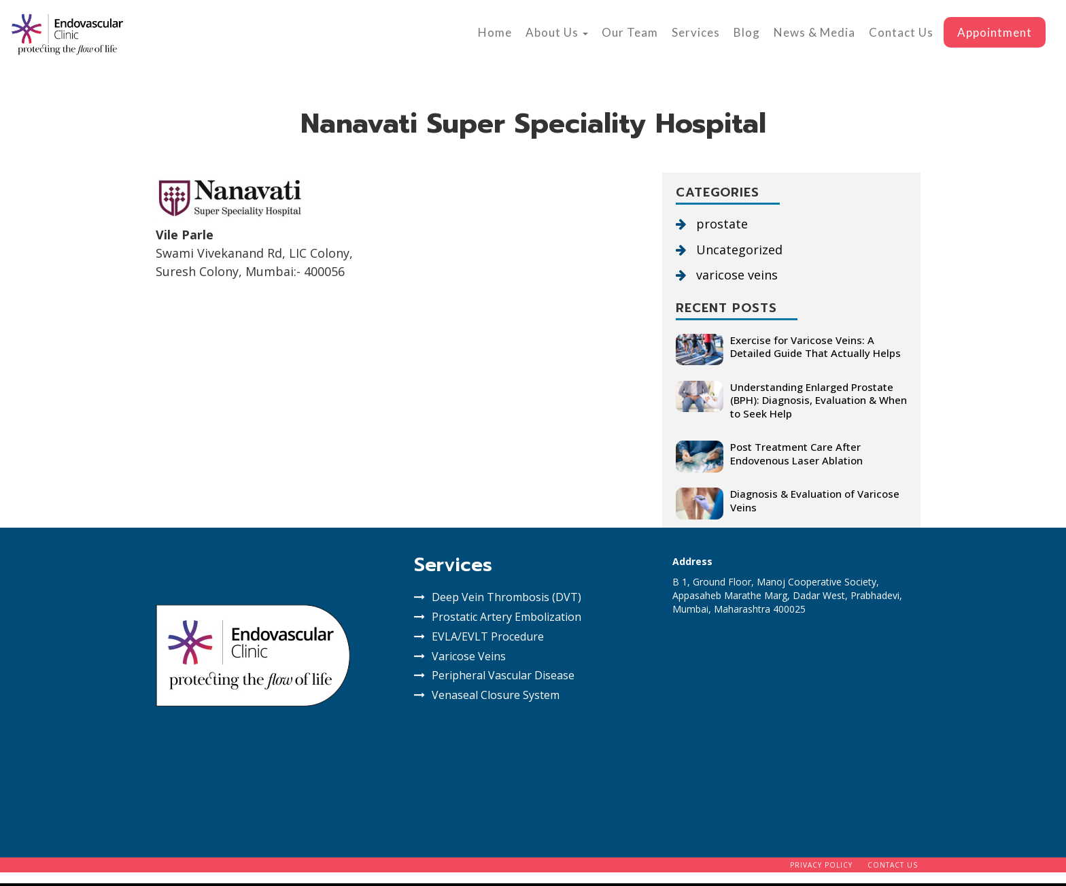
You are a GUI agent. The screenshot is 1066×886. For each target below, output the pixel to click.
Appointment (994, 32)
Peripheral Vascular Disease (503, 675)
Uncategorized (729, 249)
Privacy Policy (821, 865)
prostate (712, 224)
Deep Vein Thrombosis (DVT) (506, 597)
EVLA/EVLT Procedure (488, 636)
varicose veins (727, 275)
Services (696, 32)
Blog (747, 32)
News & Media (814, 32)
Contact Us (901, 32)
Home (495, 32)
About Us (557, 32)
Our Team (630, 32)
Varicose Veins (469, 656)
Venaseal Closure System (496, 694)
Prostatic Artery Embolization (506, 616)
